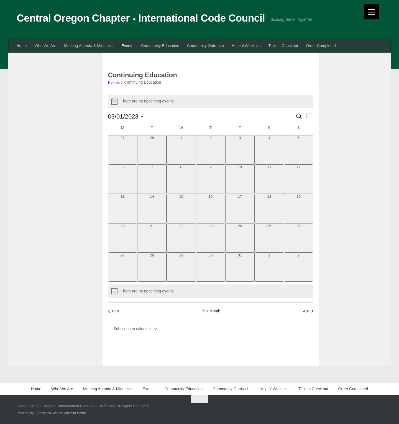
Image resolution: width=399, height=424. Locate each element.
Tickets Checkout (283, 45)
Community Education (160, 45)
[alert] (210, 101)
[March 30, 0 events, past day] (210, 267)
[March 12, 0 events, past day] (298, 179)
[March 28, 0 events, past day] (152, 267)
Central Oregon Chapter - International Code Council (141, 18)
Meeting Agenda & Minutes (87, 45)
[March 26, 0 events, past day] (298, 238)
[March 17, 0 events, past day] (240, 208)
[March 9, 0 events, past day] (210, 179)
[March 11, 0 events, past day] (269, 179)
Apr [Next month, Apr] (308, 311)
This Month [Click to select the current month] (210, 311)
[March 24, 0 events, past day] (240, 238)
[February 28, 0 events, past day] (152, 150)
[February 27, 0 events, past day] (122, 150)
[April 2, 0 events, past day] (298, 267)
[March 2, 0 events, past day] (210, 150)
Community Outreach (205, 45)
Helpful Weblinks (246, 45)
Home (21, 45)
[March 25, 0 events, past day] (269, 238)
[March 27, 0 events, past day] (122, 267)
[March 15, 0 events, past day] (181, 208)
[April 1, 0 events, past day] (269, 267)
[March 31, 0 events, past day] (240, 267)
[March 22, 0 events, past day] (181, 238)
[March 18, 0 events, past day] (269, 208)
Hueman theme (75, 413)
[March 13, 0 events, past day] (122, 208)
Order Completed (321, 45)
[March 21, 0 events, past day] (152, 238)
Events (127, 45)
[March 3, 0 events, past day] (240, 150)
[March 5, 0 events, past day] (298, 150)
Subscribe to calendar (132, 329)
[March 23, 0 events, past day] (210, 238)
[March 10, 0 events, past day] (240, 179)
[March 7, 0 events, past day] (152, 179)
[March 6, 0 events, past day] (122, 179)
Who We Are (46, 45)
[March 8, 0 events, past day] (181, 179)
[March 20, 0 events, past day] (122, 238)
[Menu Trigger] (371, 11)
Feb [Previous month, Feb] (113, 311)
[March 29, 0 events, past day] (181, 267)
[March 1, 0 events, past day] (181, 150)
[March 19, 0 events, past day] (298, 208)
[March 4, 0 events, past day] (269, 150)
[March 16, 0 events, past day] (210, 208)
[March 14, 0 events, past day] (152, 208)
